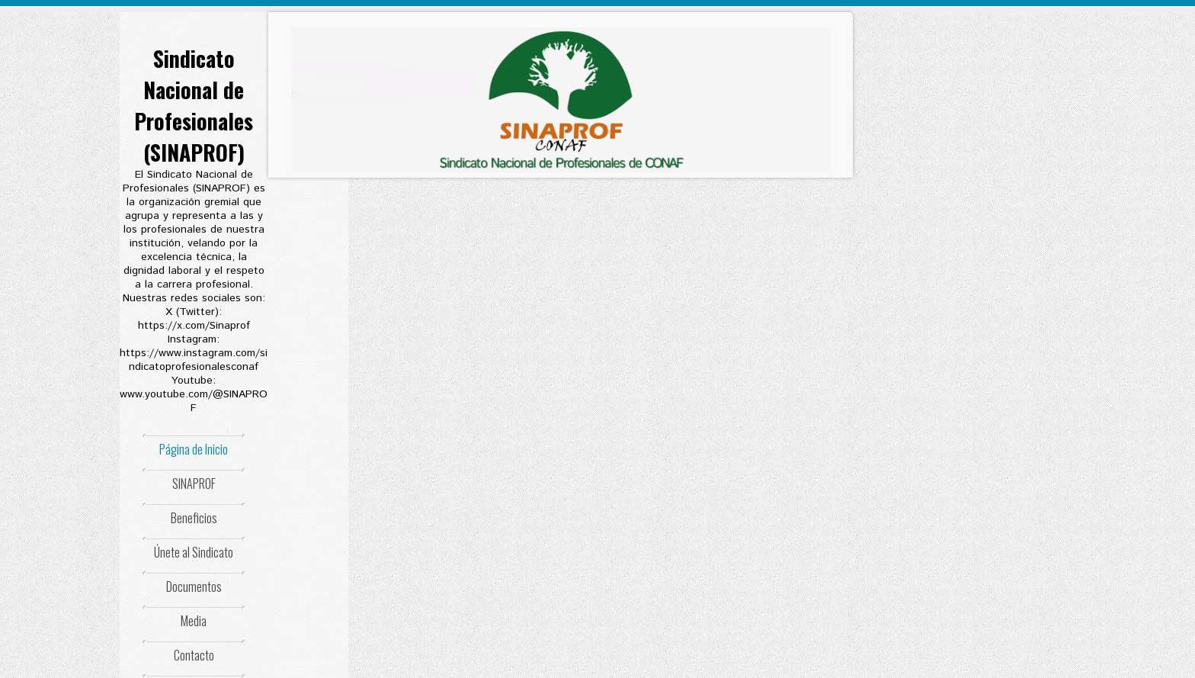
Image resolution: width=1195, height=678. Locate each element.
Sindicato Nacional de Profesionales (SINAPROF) (193, 105)
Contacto (194, 655)
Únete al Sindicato (193, 552)
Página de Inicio (193, 449)
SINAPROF (194, 483)
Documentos (194, 586)
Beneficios (194, 518)
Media (194, 621)
